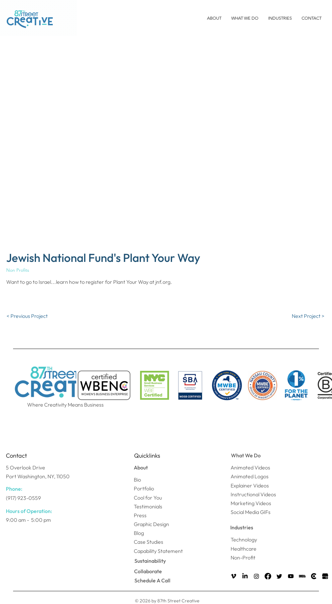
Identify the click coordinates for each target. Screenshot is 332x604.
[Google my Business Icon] (325, 576)
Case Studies (148, 542)
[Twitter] (279, 576)
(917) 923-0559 (23, 498)
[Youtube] (291, 576)
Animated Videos (250, 467)
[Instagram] (256, 576)
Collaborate (148, 571)
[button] (214, 18)
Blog (139, 533)
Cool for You (148, 497)
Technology (244, 539)
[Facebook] (268, 576)
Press (140, 515)
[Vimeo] (233, 576)
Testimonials (148, 506)
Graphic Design (151, 524)
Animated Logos (250, 476)
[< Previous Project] (27, 315)
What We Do (246, 455)
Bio (137, 479)
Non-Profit (243, 557)
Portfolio (144, 488)
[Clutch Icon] (313, 576)
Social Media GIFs (251, 512)
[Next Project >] (308, 315)
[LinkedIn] (245, 576)
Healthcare (243, 548)
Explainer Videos (250, 485)
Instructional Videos (253, 494)
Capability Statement (158, 551)
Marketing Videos (251, 503)
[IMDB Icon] (302, 576)
